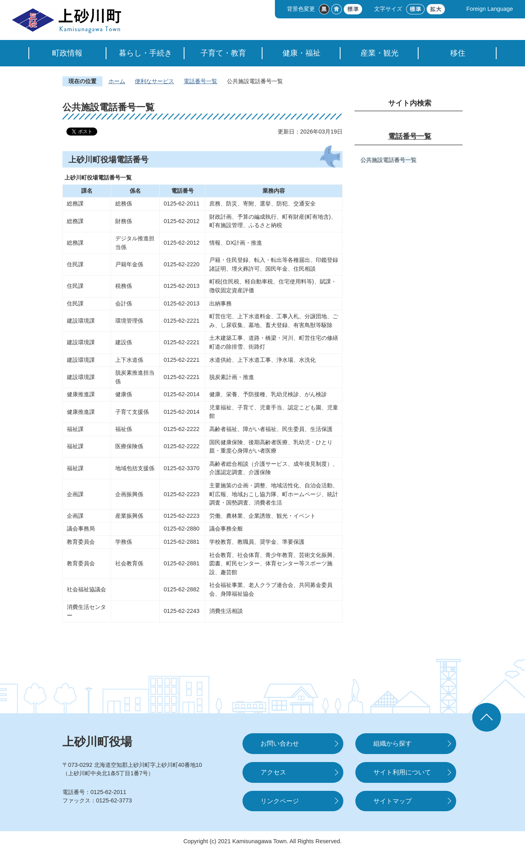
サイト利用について (402, 772)
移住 (457, 53)
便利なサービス (154, 81)
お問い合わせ (279, 743)
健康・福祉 (302, 53)
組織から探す (392, 743)
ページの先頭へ (486, 717)
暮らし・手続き (145, 53)
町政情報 (67, 53)
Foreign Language (489, 9)
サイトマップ (392, 801)
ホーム (116, 81)
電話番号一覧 (200, 81)
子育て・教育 (223, 53)
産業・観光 (380, 53)
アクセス (273, 772)
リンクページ (279, 801)
